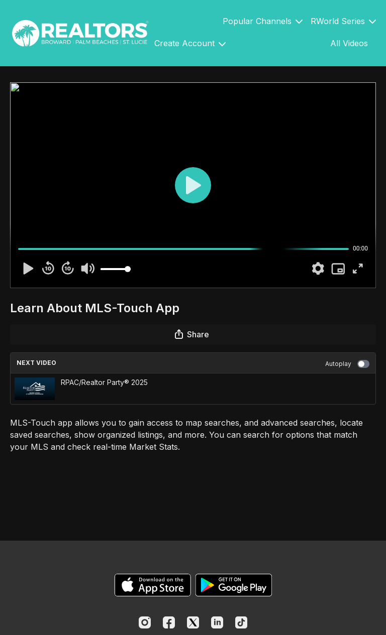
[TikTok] (241, 622)
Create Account (190, 43)
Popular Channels (263, 21)
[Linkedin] (217, 622)
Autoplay (347, 364)
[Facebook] (169, 622)
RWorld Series (343, 21)
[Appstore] (152, 585)
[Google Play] (233, 585)
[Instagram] (145, 622)
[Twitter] (193, 622)
